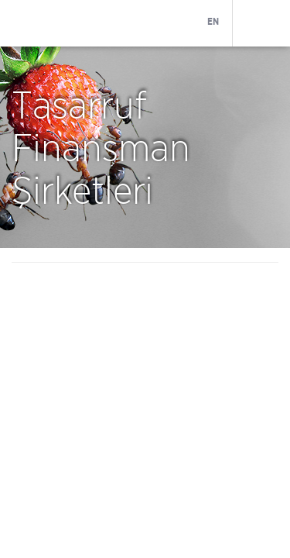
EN (213, 22)
